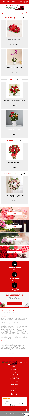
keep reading (15, 313)
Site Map (14, 415)
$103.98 (14, 72)
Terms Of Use (6, 413)
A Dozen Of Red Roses (14, 162)
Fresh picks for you (14, 297)
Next (27, 34)
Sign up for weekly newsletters (14, 303)
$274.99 (14, 200)
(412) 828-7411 (6, 1)
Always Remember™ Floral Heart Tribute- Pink (14, 196)
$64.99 (14, 106)
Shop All (20, 18)
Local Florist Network (21, 413)
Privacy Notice (13, 413)
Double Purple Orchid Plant (14, 67)
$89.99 (14, 167)
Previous (2, 34)
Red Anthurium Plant (14, 129)
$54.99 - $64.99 (14, 44)
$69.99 (14, 134)
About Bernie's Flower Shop (7, 310)
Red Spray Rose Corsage (14, 39)
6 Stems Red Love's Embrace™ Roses (14, 100)
